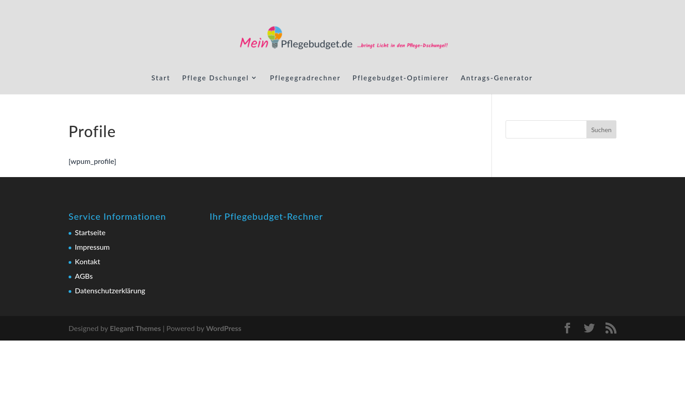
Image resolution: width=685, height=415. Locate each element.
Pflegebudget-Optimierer (400, 78)
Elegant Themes (135, 328)
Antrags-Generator (497, 78)
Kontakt (87, 261)
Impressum (92, 246)
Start (160, 78)
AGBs (84, 276)
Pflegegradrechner (305, 78)
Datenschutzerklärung (110, 290)
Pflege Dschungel (215, 78)
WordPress (223, 328)
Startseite (90, 232)
